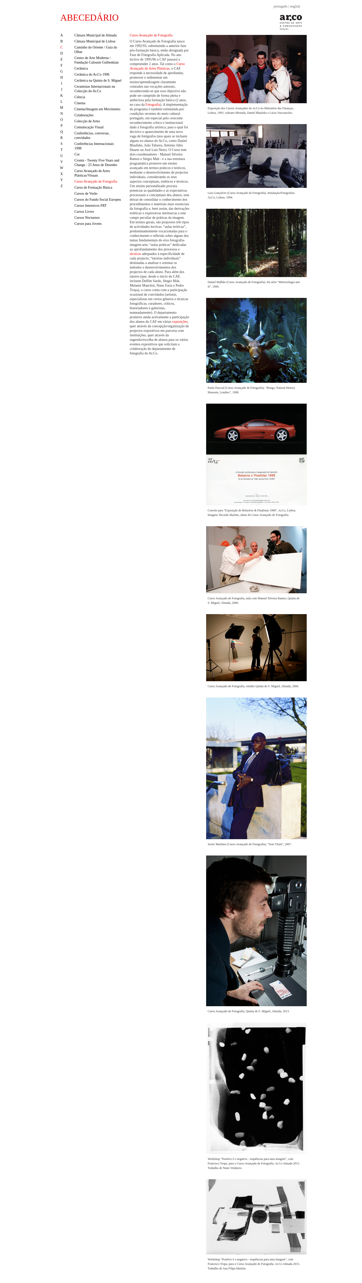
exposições (180, 322)
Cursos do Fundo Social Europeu (97, 199)
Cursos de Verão (86, 193)
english (295, 6)
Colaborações (84, 115)
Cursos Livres (84, 211)
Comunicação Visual (89, 127)
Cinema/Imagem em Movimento (97, 109)
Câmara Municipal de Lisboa (94, 41)
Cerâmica (81, 68)
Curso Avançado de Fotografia (95, 181)
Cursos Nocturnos (87, 218)
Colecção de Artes (87, 121)
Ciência (79, 97)
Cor (77, 154)
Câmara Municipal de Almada (95, 35)
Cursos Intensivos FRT (90, 205)
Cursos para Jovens (88, 224)
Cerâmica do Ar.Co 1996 (91, 74)
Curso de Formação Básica (93, 187)
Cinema (79, 103)
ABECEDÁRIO (89, 18)
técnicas (135, 254)
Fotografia (153, 104)
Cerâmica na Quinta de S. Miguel (97, 80)
